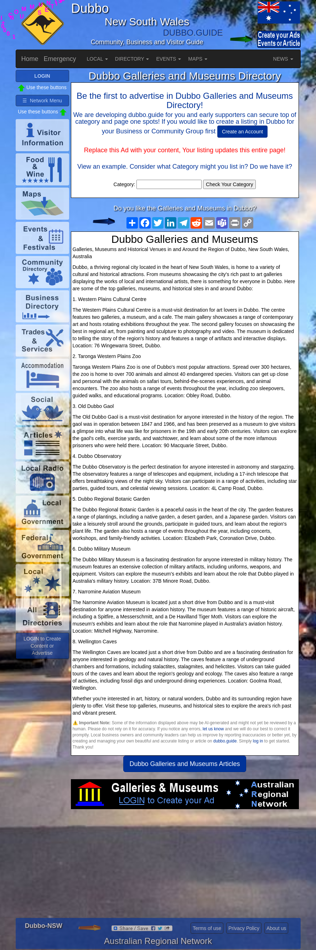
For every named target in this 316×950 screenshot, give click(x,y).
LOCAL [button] (97, 59)
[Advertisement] (185, 866)
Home (29, 58)
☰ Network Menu (42, 100)
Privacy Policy (243, 928)
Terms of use (207, 928)
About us (276, 928)
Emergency (60, 58)
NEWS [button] (283, 59)
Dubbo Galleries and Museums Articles (184, 763)
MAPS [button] (197, 59)
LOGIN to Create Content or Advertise (42, 646)
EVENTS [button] (168, 59)
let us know (213, 728)
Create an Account (242, 131)
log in (258, 741)
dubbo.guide (225, 741)
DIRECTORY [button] (132, 59)
